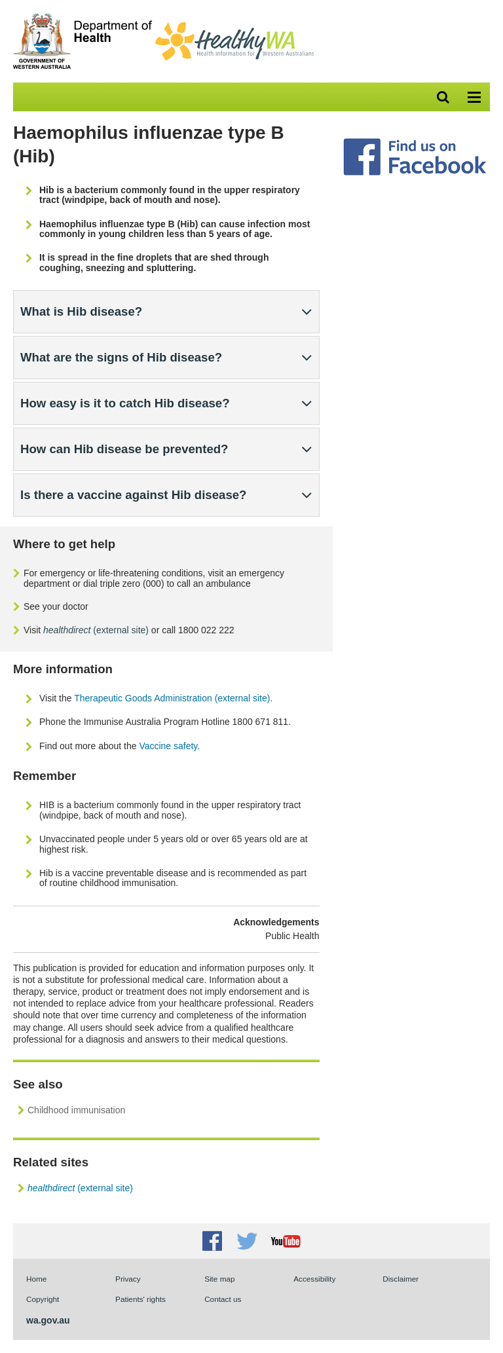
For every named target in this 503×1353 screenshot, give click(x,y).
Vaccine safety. (169, 746)
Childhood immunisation (76, 1110)
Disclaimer (400, 1278)
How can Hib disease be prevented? (124, 449)
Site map (219, 1278)
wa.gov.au (48, 1320)
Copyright (42, 1299)
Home (36, 1278)
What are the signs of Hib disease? (121, 357)
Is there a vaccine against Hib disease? (133, 495)
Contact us (222, 1299)
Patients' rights (140, 1299)
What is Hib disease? (81, 311)
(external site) (96, 630)
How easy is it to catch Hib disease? (125, 403)
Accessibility (314, 1278)
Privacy (128, 1278)
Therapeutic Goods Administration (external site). (173, 698)
